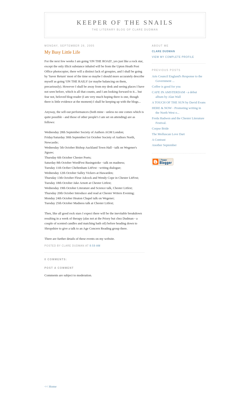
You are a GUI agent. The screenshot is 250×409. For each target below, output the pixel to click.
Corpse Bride (160, 128)
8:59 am (95, 245)
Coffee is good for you (166, 86)
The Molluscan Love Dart (168, 134)
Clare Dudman (163, 51)
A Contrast (159, 139)
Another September (164, 145)
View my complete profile (173, 57)
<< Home (50, 386)
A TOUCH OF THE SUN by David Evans (179, 102)
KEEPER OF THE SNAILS (125, 22)
